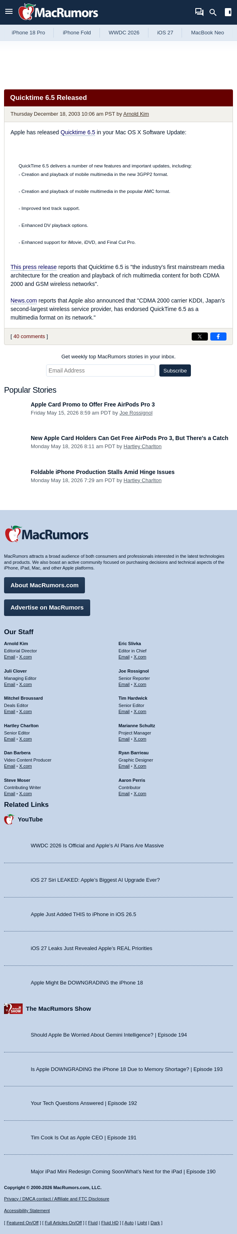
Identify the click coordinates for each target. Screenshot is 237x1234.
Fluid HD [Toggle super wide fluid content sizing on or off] (109, 1222)
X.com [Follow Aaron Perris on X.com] (140, 793)
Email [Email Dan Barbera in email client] (9, 766)
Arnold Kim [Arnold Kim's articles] (16, 643)
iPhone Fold (77, 33)
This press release (34, 267)
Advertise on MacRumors (47, 607)
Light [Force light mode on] (142, 1222)
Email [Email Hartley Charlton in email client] (9, 739)
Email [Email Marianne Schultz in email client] (124, 739)
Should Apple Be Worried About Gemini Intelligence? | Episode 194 (109, 1035)
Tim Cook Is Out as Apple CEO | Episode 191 (84, 1138)
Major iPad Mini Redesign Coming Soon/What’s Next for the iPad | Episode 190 (123, 1171)
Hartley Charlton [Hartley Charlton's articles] (21, 725)
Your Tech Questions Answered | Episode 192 (84, 1103)
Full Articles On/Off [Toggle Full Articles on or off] (63, 1222)
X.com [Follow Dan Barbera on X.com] (25, 766)
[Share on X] (200, 336)
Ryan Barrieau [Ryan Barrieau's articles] (133, 752)
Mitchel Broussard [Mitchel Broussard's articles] (23, 698)
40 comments (29, 336)
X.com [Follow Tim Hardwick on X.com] (140, 711)
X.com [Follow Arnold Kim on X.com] (25, 656)
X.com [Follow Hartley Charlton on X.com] (25, 739)
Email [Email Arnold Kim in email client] (9, 656)
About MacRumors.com (44, 585)
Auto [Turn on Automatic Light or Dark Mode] (129, 1222)
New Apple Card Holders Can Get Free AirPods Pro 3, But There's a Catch (130, 438)
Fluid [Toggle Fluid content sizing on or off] (92, 1222)
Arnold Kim (136, 114)
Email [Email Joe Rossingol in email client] (124, 684)
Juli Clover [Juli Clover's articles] (15, 671)
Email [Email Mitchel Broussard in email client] (9, 711)
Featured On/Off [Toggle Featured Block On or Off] (22, 1222)
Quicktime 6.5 (78, 132)
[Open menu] (9, 12)
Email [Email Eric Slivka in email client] (124, 656)
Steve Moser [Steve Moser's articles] (17, 780)
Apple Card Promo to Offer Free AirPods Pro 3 (93, 404)
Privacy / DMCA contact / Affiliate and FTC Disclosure (56, 1198)
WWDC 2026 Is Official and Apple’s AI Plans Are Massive (97, 845)
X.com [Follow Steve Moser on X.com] (25, 793)
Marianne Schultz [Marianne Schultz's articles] (136, 725)
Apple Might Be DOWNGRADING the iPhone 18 (87, 983)
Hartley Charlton (143, 446)
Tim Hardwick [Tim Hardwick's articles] (132, 698)
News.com (24, 300)
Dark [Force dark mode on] (155, 1222)
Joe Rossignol (135, 413)
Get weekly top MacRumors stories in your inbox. (118, 356)
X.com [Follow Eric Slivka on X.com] (140, 656)
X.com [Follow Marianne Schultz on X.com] (140, 739)
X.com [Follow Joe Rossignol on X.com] (140, 684)
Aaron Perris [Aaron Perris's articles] (131, 780)
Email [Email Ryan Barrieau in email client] (124, 766)
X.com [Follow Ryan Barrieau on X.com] (140, 766)
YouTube (30, 819)
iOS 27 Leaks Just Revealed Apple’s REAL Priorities (91, 948)
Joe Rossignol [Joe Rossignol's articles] (133, 671)
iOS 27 (165, 33)
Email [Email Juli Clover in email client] (9, 684)
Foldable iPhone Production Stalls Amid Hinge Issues (103, 472)
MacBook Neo (207, 33)
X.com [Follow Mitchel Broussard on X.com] (25, 711)
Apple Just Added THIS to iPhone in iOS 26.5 (83, 914)
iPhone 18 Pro (28, 33)
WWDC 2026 (124, 33)
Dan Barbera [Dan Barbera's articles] (17, 752)
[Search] (215, 12)
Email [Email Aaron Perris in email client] (124, 793)
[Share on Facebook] (218, 336)
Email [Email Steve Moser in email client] (9, 793)
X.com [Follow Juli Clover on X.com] (25, 684)
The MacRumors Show (58, 1008)
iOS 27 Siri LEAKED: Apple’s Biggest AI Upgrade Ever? (95, 880)
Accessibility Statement (27, 1210)
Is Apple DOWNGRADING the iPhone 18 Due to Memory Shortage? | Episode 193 (127, 1069)
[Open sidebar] (228, 13)
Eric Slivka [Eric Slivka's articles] (129, 643)
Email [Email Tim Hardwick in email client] (124, 711)
